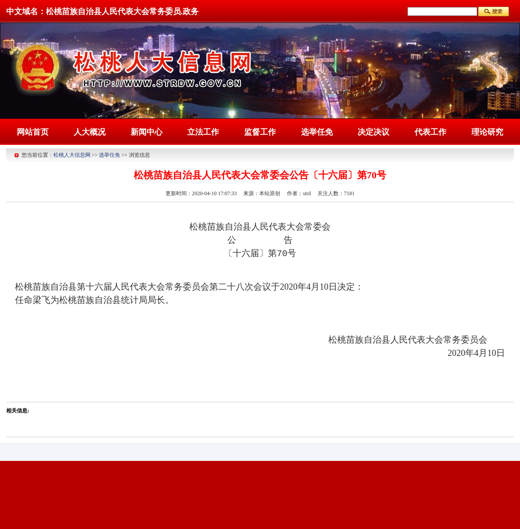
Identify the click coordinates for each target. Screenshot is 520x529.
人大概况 (90, 132)
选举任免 (317, 132)
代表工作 (430, 132)
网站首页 (33, 132)
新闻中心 (146, 132)
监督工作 (260, 132)
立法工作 (203, 132)
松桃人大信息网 (71, 155)
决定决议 (373, 132)
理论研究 (487, 132)
